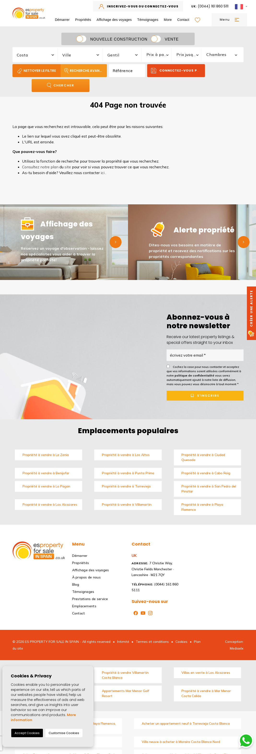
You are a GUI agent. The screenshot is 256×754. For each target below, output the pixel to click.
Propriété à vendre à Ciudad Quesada (203, 457)
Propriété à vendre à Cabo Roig (205, 473)
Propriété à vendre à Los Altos (126, 455)
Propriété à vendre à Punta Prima (128, 473)
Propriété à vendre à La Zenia (46, 455)
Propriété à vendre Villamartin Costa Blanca (125, 675)
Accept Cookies (27, 733)
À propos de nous (86, 577)
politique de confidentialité (195, 375)
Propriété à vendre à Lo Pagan (46, 486)
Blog (75, 584)
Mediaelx (237, 648)
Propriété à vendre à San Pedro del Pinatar (208, 488)
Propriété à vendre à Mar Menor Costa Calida (206, 693)
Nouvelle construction (118, 39)
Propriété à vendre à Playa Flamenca (202, 507)
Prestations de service (90, 599)
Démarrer (62, 20)
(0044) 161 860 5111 (210, 6)
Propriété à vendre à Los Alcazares (50, 504)
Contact (183, 20)
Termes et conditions (152, 641)
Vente (172, 39)
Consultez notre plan (40, 166)
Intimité (123, 641)
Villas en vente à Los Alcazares (205, 672)
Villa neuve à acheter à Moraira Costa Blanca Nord (181, 742)
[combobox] (35, 54)
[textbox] (37, 55)
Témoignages (147, 20)
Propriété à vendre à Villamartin (126, 504)
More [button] (168, 20)
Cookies (181, 641)
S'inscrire (205, 395)
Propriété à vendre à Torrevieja (126, 486)
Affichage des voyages (114, 20)
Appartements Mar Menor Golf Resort (125, 693)
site (67, 166)
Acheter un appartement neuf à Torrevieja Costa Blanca (186, 723)
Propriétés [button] (83, 20)
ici (103, 172)
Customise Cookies (64, 733)
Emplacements (84, 606)
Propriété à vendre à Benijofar (46, 473)
